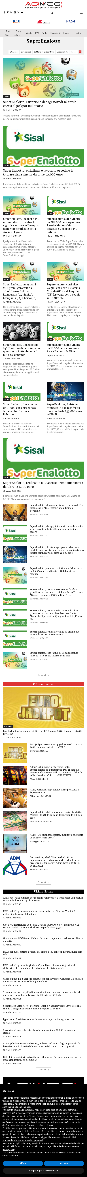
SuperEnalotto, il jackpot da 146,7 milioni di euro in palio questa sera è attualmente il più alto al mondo (21, 347)
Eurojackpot (26, 49)
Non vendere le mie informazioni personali (22, 1140)
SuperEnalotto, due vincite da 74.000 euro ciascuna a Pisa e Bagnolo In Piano (63, 345)
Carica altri (43, 879)
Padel (44, 30)
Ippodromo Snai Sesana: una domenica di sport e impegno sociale (38, 1016)
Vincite (29, 30)
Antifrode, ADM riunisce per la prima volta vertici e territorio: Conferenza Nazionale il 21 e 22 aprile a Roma (43, 896)
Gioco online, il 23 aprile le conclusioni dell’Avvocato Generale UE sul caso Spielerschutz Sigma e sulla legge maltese (43, 977)
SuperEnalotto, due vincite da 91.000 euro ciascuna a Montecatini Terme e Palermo (20, 407)
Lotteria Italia (63, 49)
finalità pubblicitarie (73, 1119)
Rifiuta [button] (23, 1163)
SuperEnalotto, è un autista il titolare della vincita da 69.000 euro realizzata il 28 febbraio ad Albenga (56, 568)
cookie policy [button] (25, 1107)
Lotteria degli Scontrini (44, 49)
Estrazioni (55, 30)
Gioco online (17, 30)
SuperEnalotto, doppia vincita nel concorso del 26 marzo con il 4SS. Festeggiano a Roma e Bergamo (56, 505)
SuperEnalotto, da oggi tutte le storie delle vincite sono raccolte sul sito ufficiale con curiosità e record (56, 526)
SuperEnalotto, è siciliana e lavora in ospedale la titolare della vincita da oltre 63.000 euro (38, 170)
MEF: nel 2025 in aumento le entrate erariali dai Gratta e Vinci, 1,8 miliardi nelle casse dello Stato (39, 910)
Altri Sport (8, 723)
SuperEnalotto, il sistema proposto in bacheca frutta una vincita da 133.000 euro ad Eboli (64, 407)
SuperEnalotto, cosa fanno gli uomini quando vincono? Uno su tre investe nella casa (54, 651)
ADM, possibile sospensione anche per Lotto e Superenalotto (54, 788)
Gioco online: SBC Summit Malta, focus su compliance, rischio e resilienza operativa (43, 937)
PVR (37, 30)
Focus (6, 94)
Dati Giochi (8, 30)
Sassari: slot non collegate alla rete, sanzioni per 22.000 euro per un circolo (39, 1029)
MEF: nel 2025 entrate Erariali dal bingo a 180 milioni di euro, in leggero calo (43, 950)
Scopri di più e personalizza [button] (43, 1170)
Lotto (74, 49)
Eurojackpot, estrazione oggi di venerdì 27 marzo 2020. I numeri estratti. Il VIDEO (42, 730)
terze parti (50, 1110)
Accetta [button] (64, 1163)
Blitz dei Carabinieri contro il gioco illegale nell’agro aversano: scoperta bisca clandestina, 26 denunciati (42, 1056)
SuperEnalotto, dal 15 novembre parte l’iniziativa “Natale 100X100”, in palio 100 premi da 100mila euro (56, 812)
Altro (78, 30)
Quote (66, 30)
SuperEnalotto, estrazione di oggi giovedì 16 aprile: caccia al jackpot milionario (40, 101)
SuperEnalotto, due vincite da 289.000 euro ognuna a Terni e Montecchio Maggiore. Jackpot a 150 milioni (63, 222)
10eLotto (13, 49)
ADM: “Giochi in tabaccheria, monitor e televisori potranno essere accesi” (56, 833)
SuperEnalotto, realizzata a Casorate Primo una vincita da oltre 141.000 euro (43, 482)
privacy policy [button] (8, 1149)
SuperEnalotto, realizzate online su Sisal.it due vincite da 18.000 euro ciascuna (54, 630)
